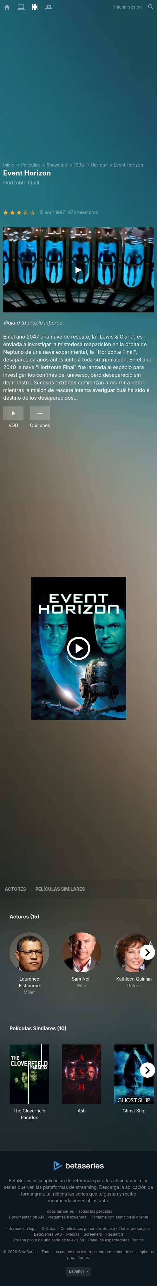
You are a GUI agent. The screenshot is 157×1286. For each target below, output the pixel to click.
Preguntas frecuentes (67, 1217)
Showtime (56, 165)
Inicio (8, 165)
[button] (29, 964)
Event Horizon (128, 165)
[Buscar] (151, 7)
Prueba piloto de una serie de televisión (48, 1240)
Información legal (21, 1228)
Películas (30, 165)
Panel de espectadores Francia (116, 1240)
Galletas (49, 1228)
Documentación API (26, 1217)
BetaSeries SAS (48, 1234)
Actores (15, 889)
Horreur (99, 165)
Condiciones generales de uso (88, 1228)
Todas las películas (95, 1211)
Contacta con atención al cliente (119, 1217)
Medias (72, 1234)
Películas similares (60, 889)
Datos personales (135, 1228)
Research (114, 1234)
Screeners (93, 1234)
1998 (79, 165)
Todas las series (59, 1211)
